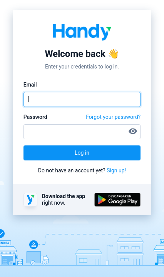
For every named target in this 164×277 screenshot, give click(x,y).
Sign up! (116, 170)
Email (30, 85)
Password (35, 117)
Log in (82, 153)
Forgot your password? (113, 117)
